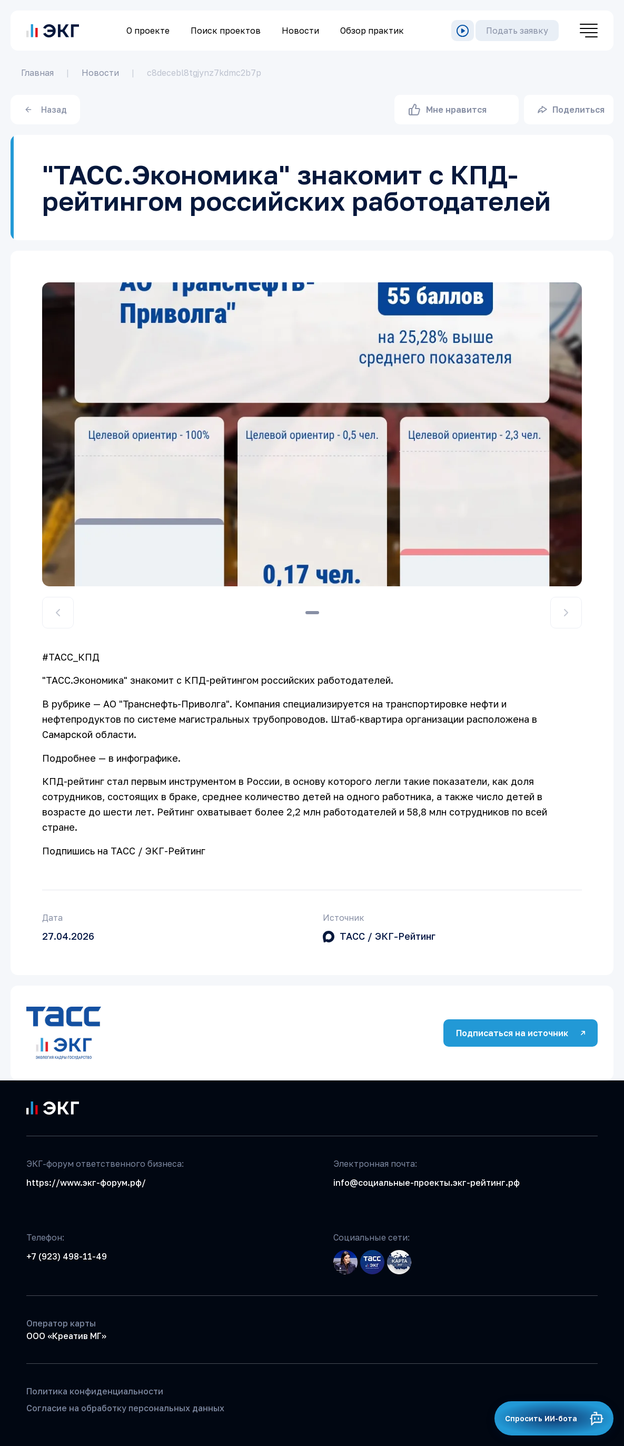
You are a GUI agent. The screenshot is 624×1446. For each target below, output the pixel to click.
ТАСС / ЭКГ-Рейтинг (387, 936)
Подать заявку (517, 30)
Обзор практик (372, 30)
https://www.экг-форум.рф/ (86, 1182)
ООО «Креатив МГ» (66, 1336)
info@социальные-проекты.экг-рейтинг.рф (426, 1182)
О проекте (148, 30)
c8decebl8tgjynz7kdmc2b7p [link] (204, 72)
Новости (300, 30)
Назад (45, 109)
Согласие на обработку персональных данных (125, 1408)
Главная (37, 72)
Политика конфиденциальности (94, 1391)
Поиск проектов (226, 30)
